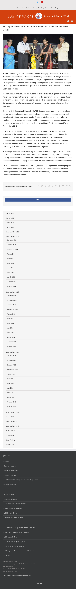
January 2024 (11, 286)
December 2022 (12, 356)
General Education (10, 466)
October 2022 (11, 365)
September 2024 (12, 249)
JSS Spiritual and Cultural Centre (15, 504)
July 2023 (10, 319)
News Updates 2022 (12, 352)
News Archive (10, 440)
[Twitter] (38, 583)
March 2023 (11, 337)
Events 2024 (10, 218)
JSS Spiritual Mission (11, 499)
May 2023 (10, 328)
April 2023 (10, 332)
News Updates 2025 (12, 232)
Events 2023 (10, 223)
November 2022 (12, 360)
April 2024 (10, 272)
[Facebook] (35, 583)
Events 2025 (10, 213)
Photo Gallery (10, 431)
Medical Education (10, 475)
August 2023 (11, 314)
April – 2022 (11, 393)
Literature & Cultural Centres (13, 518)
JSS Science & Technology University (16, 532)
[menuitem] (21, 8)
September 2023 (12, 309)
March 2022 (11, 397)
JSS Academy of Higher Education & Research (19, 528)
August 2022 (11, 374)
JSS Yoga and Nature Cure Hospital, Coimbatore (20, 551)
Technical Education (11, 470)
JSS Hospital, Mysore (11, 537)
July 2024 (10, 259)
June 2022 (10, 383)
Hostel (6, 461)
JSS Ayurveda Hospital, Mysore (14, 542)
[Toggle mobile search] (68, 21)
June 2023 (10, 323)
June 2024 (10, 263)
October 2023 (11, 305)
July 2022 (10, 379)
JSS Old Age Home (10, 513)
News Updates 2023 (12, 292)
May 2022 (10, 388)
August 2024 (11, 254)
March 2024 (11, 277)
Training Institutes (10, 484)
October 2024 (11, 245)
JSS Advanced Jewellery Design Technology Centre (21, 480)
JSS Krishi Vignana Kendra (13, 508)
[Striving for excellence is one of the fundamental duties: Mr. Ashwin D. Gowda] (38, 51)
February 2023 (11, 342)
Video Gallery (10, 435)
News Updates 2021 (12, 412)
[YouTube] (41, 583)
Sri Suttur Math (9, 494)
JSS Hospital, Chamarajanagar (14, 546)
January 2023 (11, 346)
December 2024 (12, 240)
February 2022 (11, 402)
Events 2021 (10, 417)
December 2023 (12, 295)
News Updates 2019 (12, 426)
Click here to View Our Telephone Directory (17, 575)
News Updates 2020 (12, 421)
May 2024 (10, 268)
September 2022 (12, 369)
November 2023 (12, 300)
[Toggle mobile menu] (72, 21)
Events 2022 (10, 227)
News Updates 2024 (12, 237)
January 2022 (11, 406)
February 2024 (11, 282)
